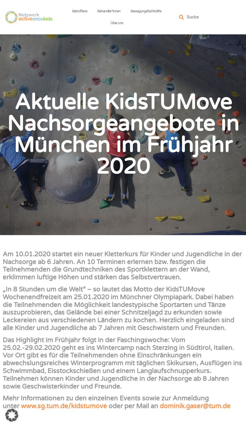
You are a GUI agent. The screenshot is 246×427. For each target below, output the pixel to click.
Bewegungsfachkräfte (147, 11)
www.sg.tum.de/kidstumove (64, 406)
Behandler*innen (110, 11)
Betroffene (81, 11)
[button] (12, 415)
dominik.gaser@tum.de (195, 406)
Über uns (118, 23)
